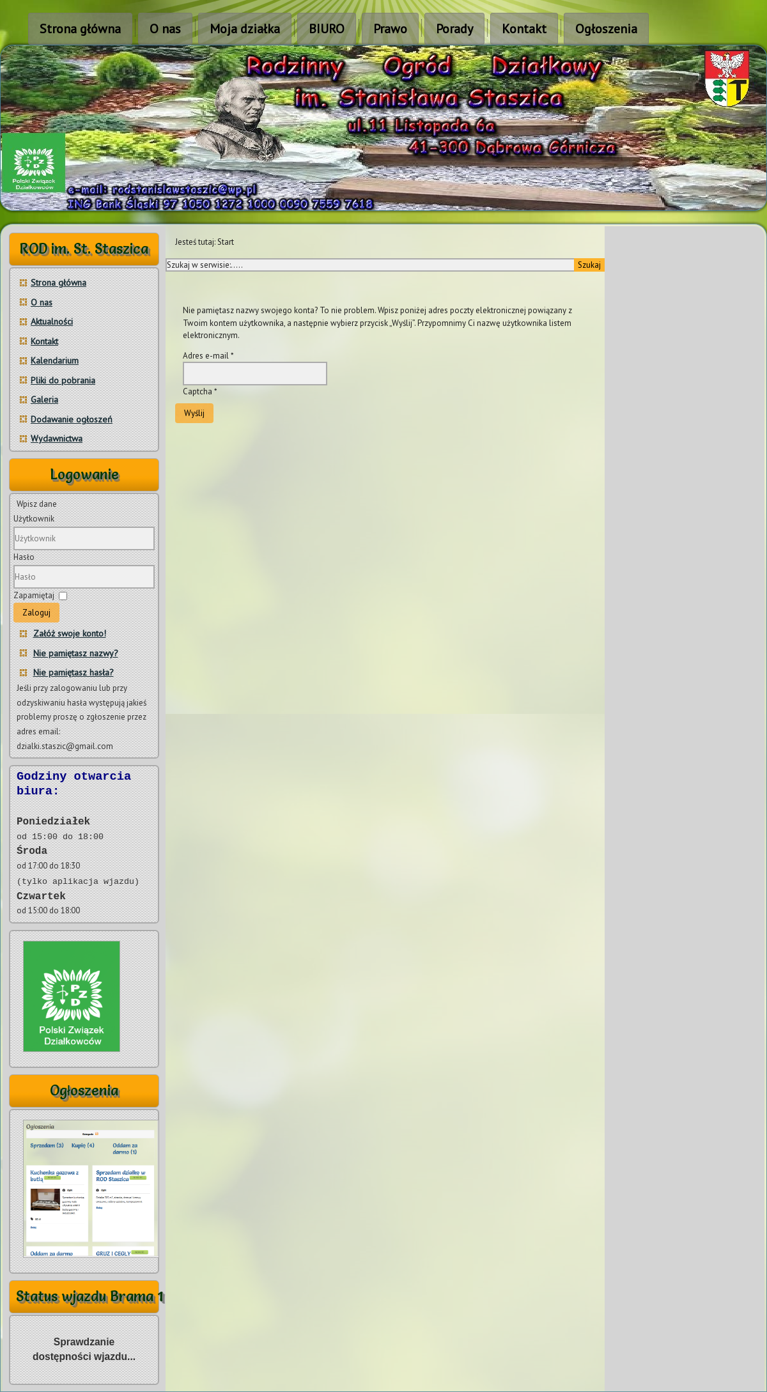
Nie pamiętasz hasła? (73, 672)
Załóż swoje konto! (69, 633)
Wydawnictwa (56, 438)
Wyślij (194, 413)
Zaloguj (36, 612)
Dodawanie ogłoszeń (71, 419)
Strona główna (80, 28)
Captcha (200, 391)
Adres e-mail (208, 355)
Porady (454, 28)
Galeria (44, 399)
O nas (165, 28)
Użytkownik (33, 518)
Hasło (24, 557)
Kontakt (524, 28)
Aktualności (52, 321)
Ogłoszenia (606, 28)
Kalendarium (55, 360)
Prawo (390, 28)
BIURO (327, 28)
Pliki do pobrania (63, 380)
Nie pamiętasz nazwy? (75, 653)
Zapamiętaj (33, 595)
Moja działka (245, 28)
